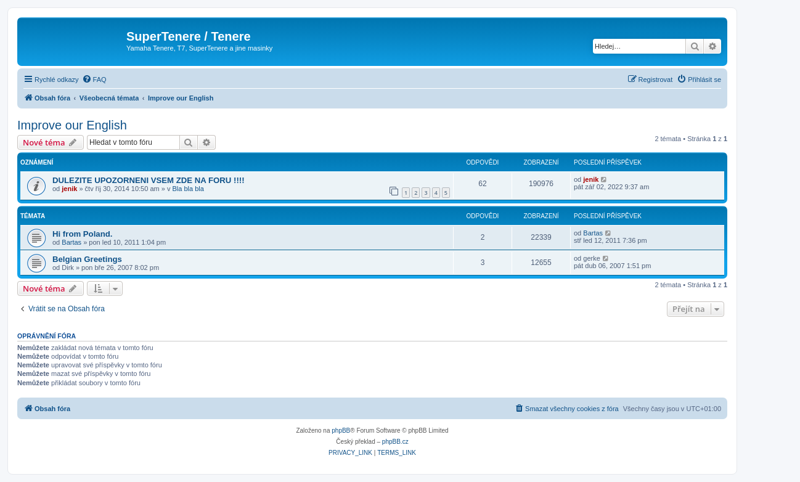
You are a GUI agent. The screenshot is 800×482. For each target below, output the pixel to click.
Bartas (71, 242)
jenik (69, 188)
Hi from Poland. (82, 234)
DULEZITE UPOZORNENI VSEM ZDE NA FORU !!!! (148, 180)
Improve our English (72, 125)
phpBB (341, 430)
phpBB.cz (395, 441)
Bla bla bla (187, 188)
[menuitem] (94, 79)
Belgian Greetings (87, 259)
